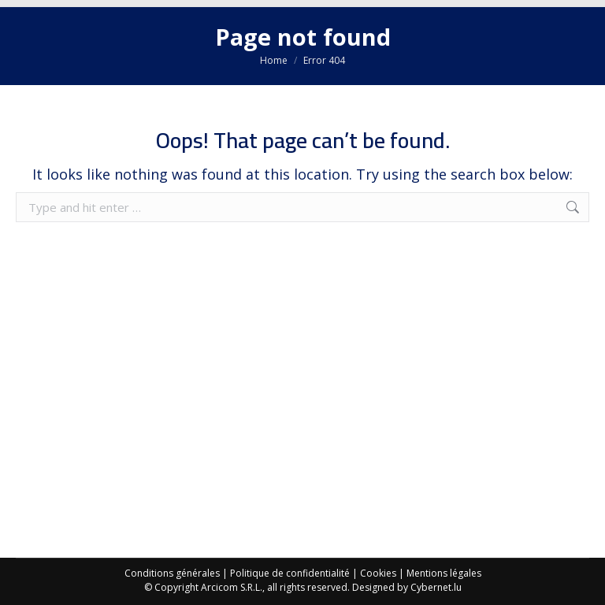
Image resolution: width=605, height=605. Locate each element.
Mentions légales (443, 573)
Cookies (378, 573)
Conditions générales (172, 573)
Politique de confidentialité (290, 573)
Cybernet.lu (436, 587)
